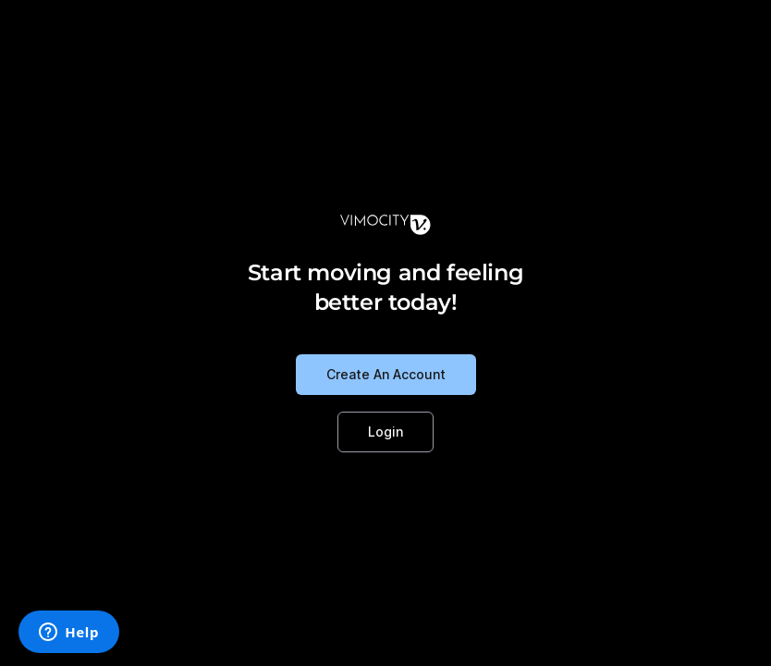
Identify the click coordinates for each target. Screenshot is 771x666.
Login (385, 431)
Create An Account (386, 374)
